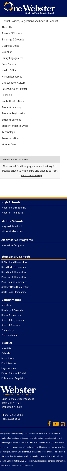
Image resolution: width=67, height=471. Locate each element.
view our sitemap (31, 175)
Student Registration (14, 113)
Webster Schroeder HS (13, 208)
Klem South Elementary (13, 272)
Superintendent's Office (15, 125)
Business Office (10, 45)
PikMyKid (7, 95)
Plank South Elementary (14, 282)
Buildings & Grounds (13, 39)
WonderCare (9, 144)
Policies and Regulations (14, 378)
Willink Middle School (12, 231)
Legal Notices (8, 368)
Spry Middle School (11, 226)
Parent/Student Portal (14, 89)
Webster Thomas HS (12, 213)
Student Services (11, 119)
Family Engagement (12, 58)
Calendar (7, 51)
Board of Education (12, 33)
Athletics (6, 305)
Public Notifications (13, 101)
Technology (8, 132)
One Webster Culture (14, 82)
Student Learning (11, 107)
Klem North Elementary (13, 267)
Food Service (9, 64)
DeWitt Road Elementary (14, 262)
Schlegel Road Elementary (15, 287)
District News (8, 358)
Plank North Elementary (13, 277)
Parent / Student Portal (13, 373)
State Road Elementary (13, 292)
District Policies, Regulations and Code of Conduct (30, 21)
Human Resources (12, 76)
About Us (7, 27)
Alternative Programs (12, 245)
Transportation (10, 138)
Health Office (9, 70)
